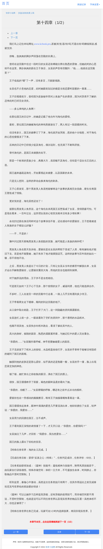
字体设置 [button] (95, 4)
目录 (59, 532)
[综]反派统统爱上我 (26, 13)
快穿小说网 (10, 13)
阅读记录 (81, 4)
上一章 (14, 33)
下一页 (14, 37)
